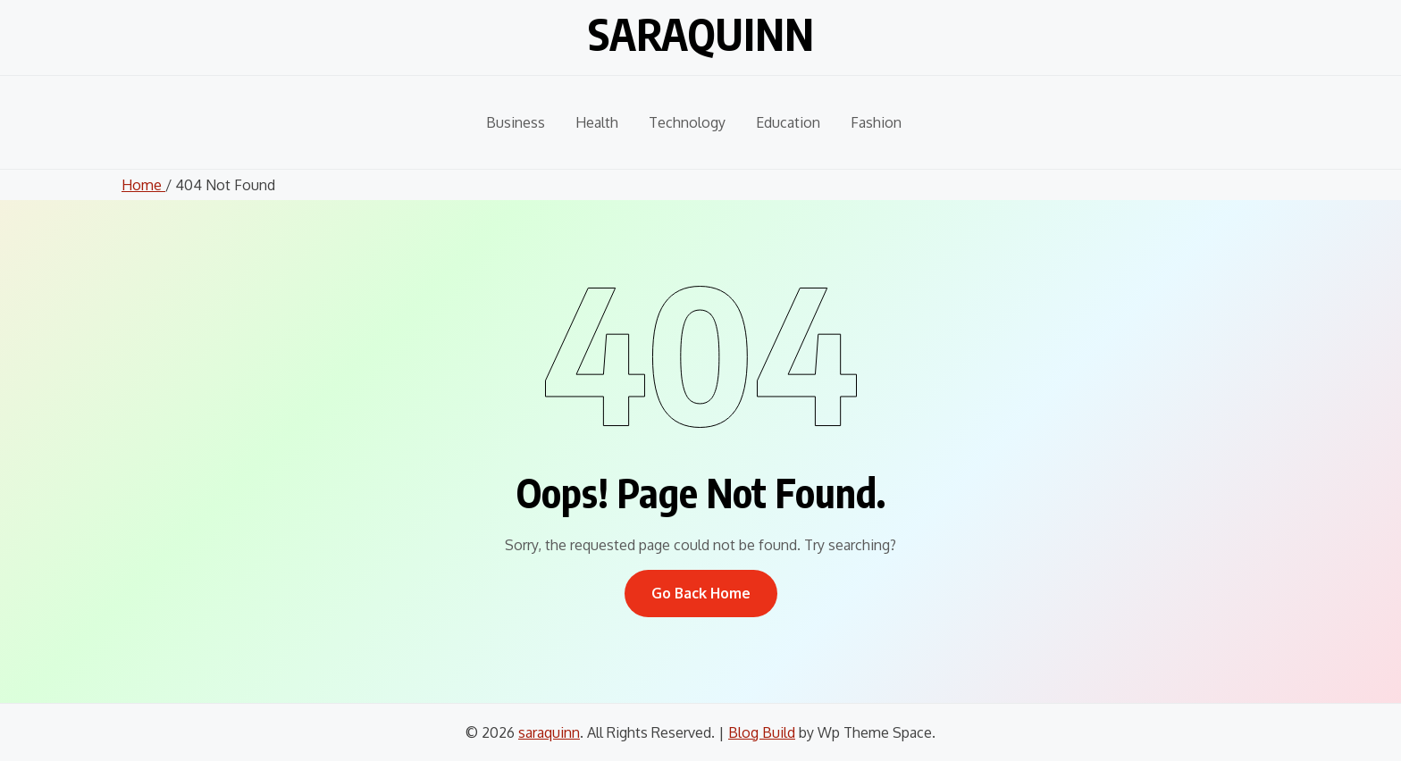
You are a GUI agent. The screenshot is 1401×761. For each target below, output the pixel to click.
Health (596, 122)
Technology (687, 122)
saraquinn (701, 34)
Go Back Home (701, 593)
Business (515, 122)
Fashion (876, 122)
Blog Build (761, 732)
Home (143, 185)
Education (788, 122)
